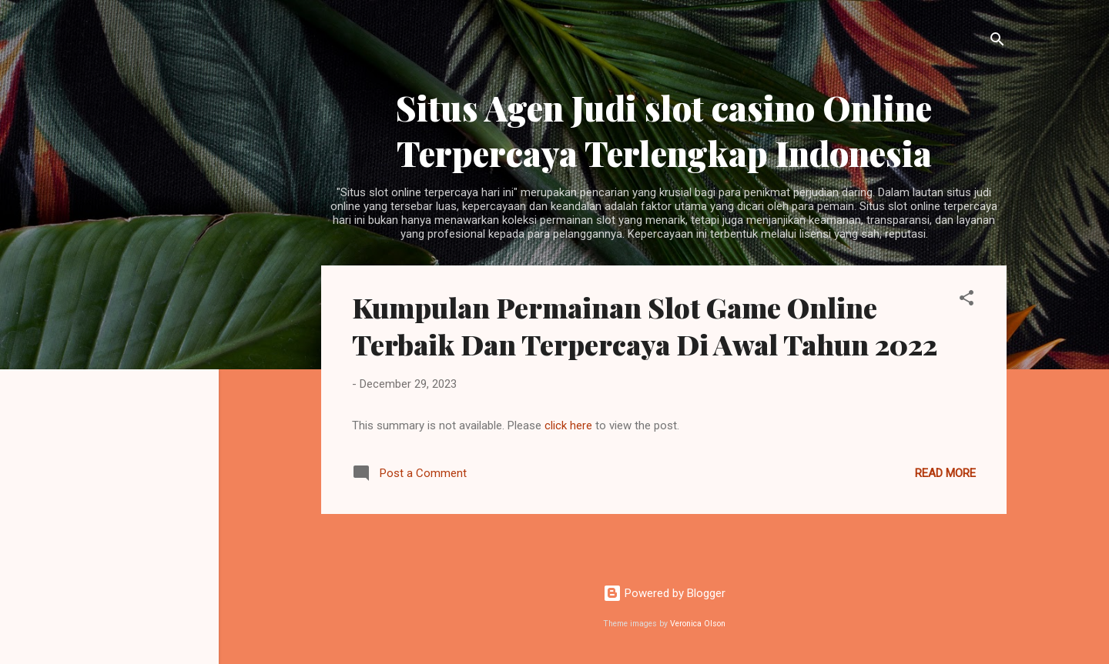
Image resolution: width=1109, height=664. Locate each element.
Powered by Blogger (664, 593)
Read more (945, 473)
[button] (966, 300)
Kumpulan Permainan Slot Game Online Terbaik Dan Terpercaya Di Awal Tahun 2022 (644, 325)
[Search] (997, 41)
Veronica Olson (697, 624)
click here (569, 425)
